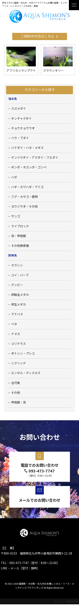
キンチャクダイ (21, 118)
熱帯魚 (12, 255)
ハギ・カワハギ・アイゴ (27, 187)
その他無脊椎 (20, 246)
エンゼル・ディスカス (25, 373)
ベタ (14, 324)
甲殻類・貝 (18, 402)
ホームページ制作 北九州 (66, 601)
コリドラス (18, 344)
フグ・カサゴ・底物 (24, 197)
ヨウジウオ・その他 (24, 206)
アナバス (17, 314)
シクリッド (18, 363)
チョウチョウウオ (23, 128)
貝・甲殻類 (18, 236)
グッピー (17, 285)
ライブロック (20, 226)
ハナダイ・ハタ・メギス (27, 148)
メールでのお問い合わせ (39, 500)
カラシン (17, 265)
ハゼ (14, 177)
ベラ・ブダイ (20, 138)
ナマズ (15, 334)
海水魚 (12, 99)
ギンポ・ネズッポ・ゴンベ (29, 167)
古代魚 (15, 383)
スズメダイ (18, 108)
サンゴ (15, 216)
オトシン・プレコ (23, 353)
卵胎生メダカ (20, 295)
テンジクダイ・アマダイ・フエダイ (34, 157)
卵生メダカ (18, 304)
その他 (15, 393)
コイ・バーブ (20, 275)
